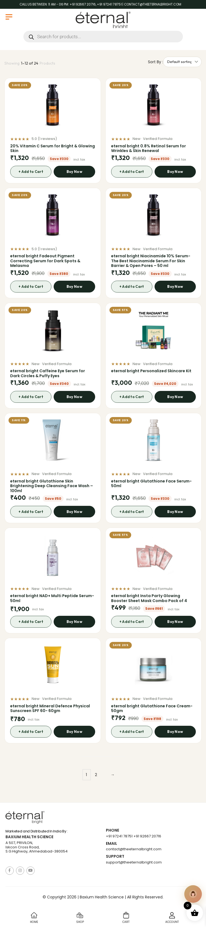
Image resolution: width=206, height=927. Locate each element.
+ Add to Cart (30, 171)
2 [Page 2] (96, 774)
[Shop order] (182, 62)
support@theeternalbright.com (134, 862)
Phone (112, 830)
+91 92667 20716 (147, 836)
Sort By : (155, 62)
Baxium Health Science (29, 837)
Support (115, 856)
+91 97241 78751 (119, 836)
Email (111, 843)
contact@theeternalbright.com (133, 849)
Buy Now (74, 171)
